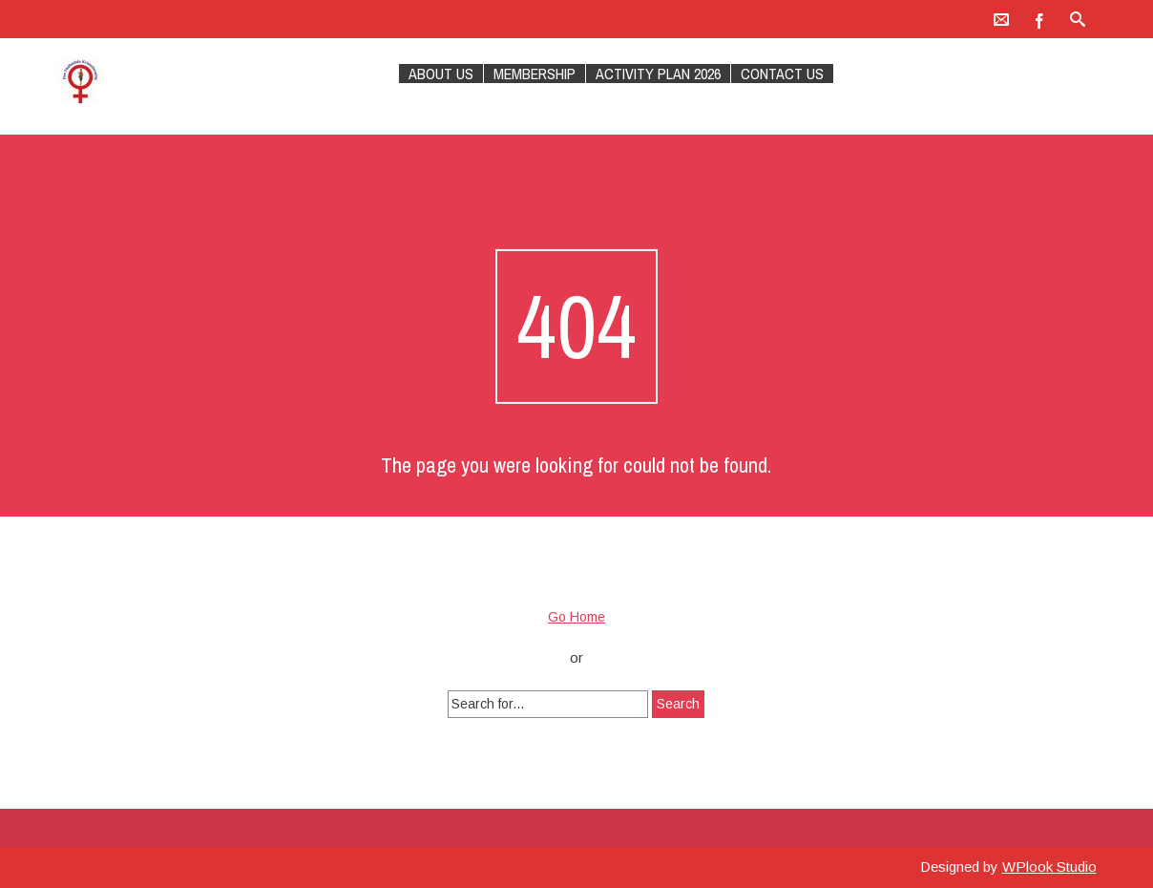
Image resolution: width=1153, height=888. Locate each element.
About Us (441, 73)
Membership (534, 73)
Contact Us (782, 73)
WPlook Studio (1049, 866)
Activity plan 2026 (658, 73)
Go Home (576, 616)
